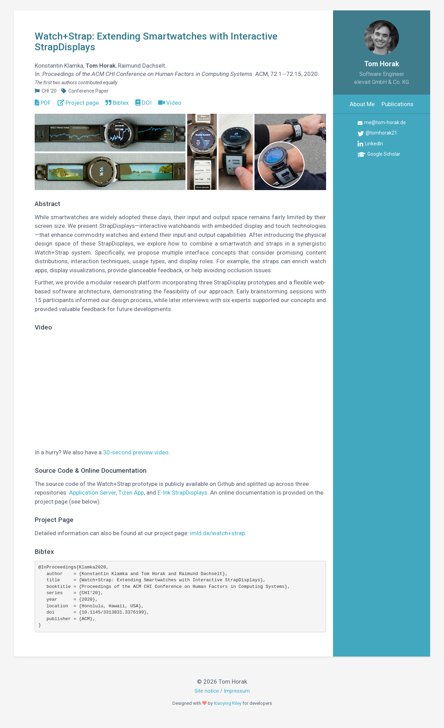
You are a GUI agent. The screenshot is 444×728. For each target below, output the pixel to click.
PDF (43, 102)
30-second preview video (136, 452)
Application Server (92, 492)
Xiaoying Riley (227, 703)
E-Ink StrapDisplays (182, 492)
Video (169, 102)
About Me (362, 104)
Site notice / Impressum (222, 691)
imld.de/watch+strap (217, 533)
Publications (397, 104)
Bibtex (117, 102)
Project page (78, 102)
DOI (143, 102)
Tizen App (131, 492)
